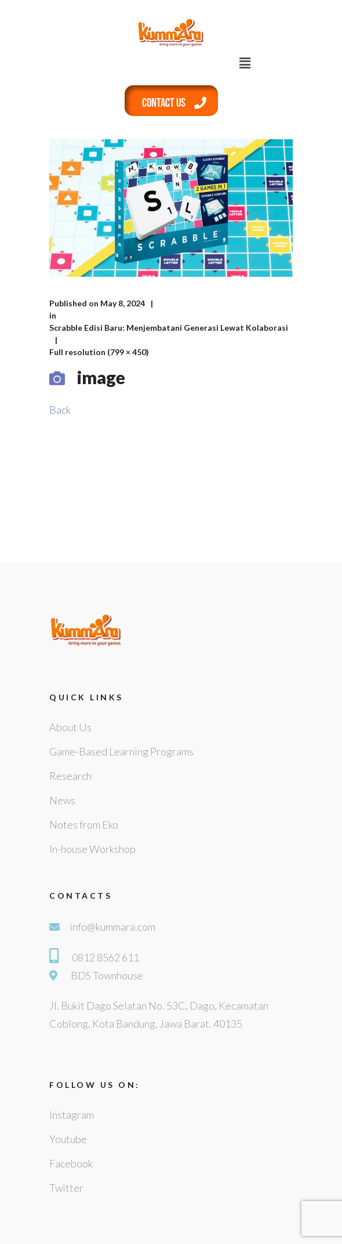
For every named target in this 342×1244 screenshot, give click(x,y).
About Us (70, 727)
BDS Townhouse (107, 975)
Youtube (68, 1139)
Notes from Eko (83, 824)
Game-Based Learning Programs (121, 751)
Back (60, 409)
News (62, 800)
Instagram (71, 1114)
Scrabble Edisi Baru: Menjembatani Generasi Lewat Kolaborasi (168, 327)
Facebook (71, 1163)
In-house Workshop (92, 848)
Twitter (66, 1187)
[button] (245, 63)
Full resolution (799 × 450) (99, 352)
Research (70, 775)
